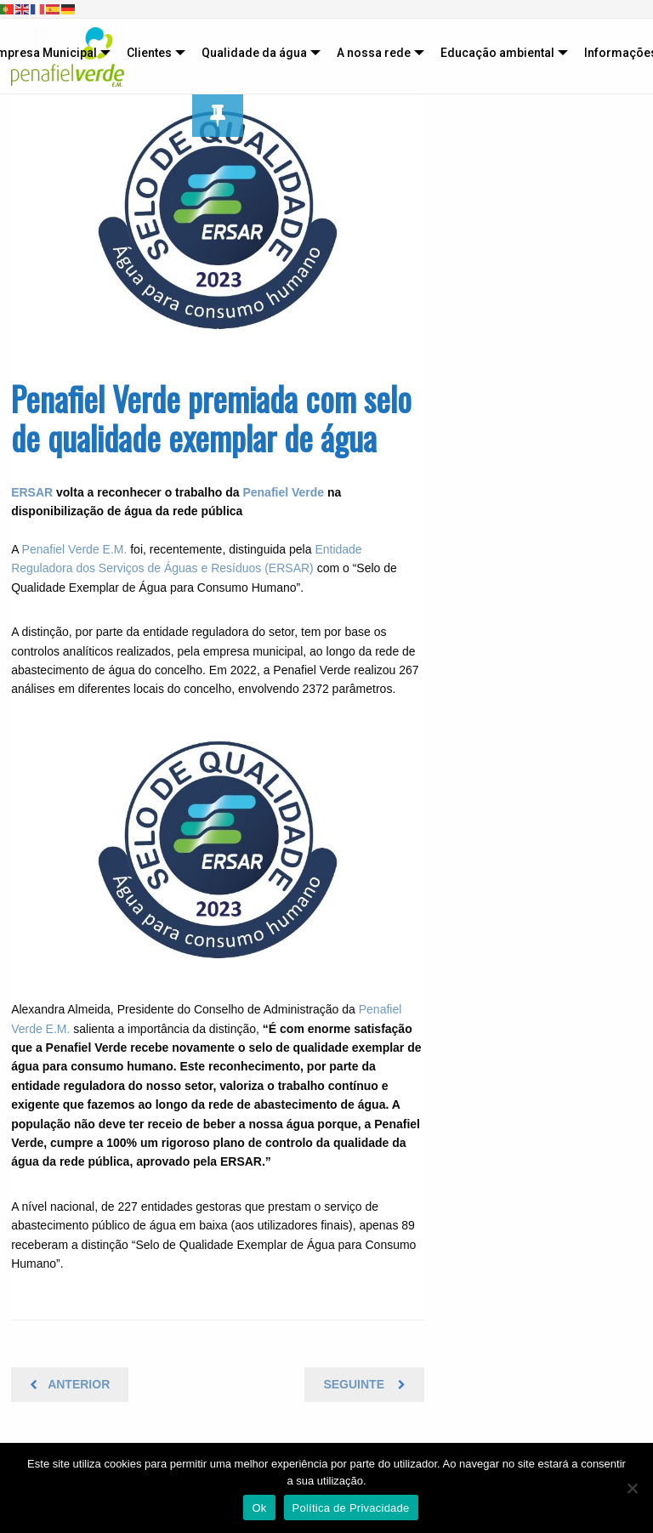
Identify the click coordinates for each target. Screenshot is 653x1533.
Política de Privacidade (351, 1508)
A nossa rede (374, 53)
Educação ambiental (497, 53)
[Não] (631, 1487)
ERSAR (32, 492)
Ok (259, 1508)
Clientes (149, 53)
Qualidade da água (254, 53)
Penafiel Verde (283, 492)
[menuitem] (152, 53)
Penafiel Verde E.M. (75, 549)
